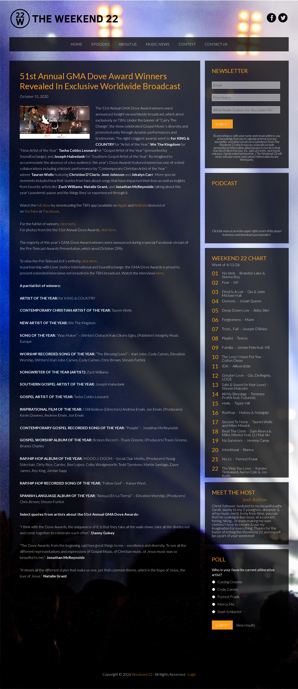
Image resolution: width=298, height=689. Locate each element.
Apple (122, 208)
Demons (229, 304)
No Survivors (232, 444)
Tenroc (242, 342)
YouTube (31, 214)
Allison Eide (242, 369)
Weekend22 (64, 18)
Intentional (231, 453)
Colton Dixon (232, 364)
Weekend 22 (142, 678)
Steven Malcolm (235, 392)
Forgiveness (232, 323)
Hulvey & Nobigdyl (254, 416)
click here (67, 227)
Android (140, 208)
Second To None (235, 425)
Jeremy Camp (258, 444)
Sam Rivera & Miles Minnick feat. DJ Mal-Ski (246, 436)
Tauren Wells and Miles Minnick (247, 427)
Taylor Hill (242, 407)
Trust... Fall (230, 332)
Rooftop (229, 416)
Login (191, 678)
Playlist (228, 342)
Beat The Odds (234, 434)
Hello (226, 407)
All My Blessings (234, 397)
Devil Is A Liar (233, 295)
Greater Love (233, 379)
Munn (249, 323)
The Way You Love (237, 472)
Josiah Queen (250, 304)
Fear (226, 286)
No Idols (229, 276)
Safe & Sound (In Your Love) (244, 388)
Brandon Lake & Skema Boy (243, 278)
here (160, 276)
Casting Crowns (229, 585)
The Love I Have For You (242, 360)
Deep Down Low (236, 314)
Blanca (248, 453)
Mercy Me (225, 607)
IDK (225, 369)
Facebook (51, 214)
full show (44, 208)
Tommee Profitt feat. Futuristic (243, 399)
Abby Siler (261, 314)
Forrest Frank (247, 462)
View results (245, 628)
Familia (228, 351)
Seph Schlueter (229, 615)
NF (236, 286)
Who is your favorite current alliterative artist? (243, 575)
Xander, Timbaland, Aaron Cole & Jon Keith (244, 475)
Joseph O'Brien (254, 332)
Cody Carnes (227, 592)
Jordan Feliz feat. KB (253, 351)
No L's (227, 462)
